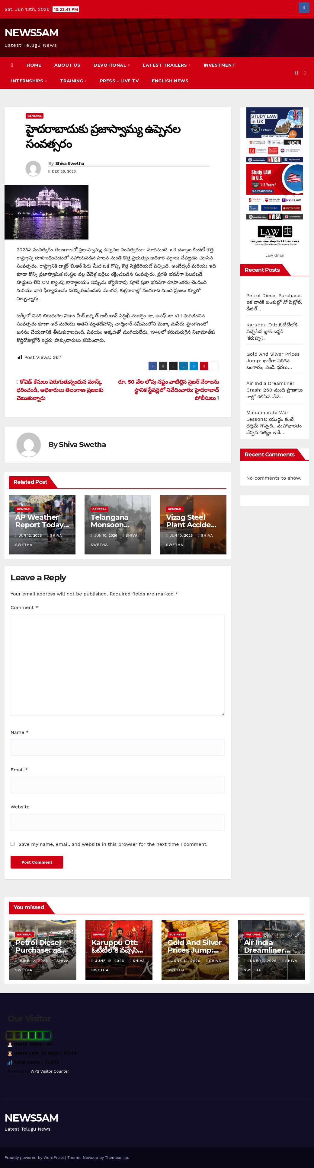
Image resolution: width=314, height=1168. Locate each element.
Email (19, 770)
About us (67, 65)
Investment (219, 65)
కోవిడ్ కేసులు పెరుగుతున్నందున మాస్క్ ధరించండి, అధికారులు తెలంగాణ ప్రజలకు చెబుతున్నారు (60, 390)
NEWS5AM (31, 32)
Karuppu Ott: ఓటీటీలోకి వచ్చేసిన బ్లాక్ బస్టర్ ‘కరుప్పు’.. (271, 331)
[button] (296, 73)
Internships (28, 81)
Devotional (111, 65)
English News (170, 81)
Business (176, 934)
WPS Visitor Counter (50, 1071)
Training (72, 81)
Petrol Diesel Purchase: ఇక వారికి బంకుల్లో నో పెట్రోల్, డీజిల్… (274, 302)
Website (20, 807)
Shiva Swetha (69, 163)
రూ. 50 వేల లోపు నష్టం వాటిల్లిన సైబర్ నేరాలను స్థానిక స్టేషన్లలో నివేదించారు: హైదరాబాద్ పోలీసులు (168, 390)
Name (20, 732)
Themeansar (116, 1157)
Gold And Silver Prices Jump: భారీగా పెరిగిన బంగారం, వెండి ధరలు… (273, 360)
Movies (99, 934)
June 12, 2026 (34, 961)
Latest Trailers (165, 65)
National (24, 934)
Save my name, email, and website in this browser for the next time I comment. (112, 844)
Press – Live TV (119, 81)
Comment (24, 607)
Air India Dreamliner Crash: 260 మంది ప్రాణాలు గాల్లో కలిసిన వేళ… (274, 389)
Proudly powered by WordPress (35, 1157)
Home (34, 65)
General (34, 115)
